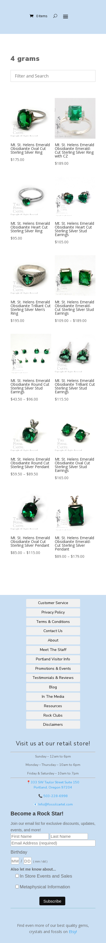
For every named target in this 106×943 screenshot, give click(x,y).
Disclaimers (53, 724)
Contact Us (53, 630)
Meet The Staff (53, 649)
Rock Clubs (53, 715)
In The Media (53, 696)
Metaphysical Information (45, 886)
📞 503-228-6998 (53, 796)
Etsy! (73, 931)
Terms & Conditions (53, 621)
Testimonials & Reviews (53, 677)
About (53, 640)
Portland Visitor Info (53, 659)
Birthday (19, 852)
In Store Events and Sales (46, 876)
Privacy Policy (53, 612)
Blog (53, 687)
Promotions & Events (53, 668)
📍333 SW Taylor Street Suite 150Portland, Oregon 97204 (52, 785)
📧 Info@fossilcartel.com (53, 804)
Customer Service (53, 602)
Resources (53, 706)
